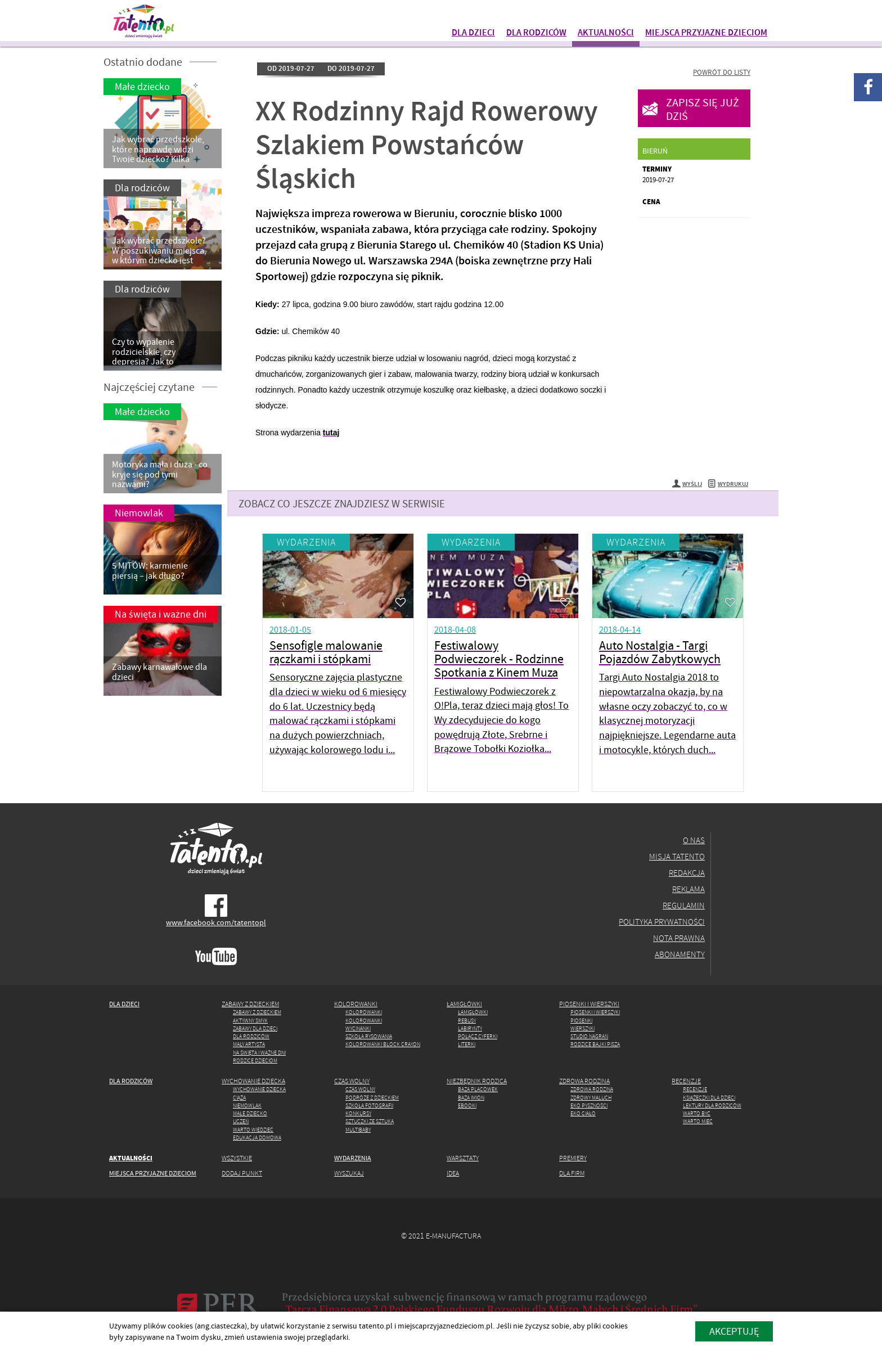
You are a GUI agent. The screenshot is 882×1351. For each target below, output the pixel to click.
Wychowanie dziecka (253, 1081)
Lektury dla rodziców (712, 1105)
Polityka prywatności (662, 921)
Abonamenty (680, 954)
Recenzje (686, 1081)
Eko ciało (583, 1113)
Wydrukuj (728, 484)
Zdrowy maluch (590, 1097)
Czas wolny (352, 1081)
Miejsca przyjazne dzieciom (706, 32)
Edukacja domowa (257, 1137)
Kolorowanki (355, 1003)
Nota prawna (679, 938)
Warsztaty (463, 1158)
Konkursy (358, 1113)
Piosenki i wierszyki (589, 1003)
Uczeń (241, 1121)
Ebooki (467, 1105)
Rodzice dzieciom (255, 1060)
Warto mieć (698, 1121)
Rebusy (467, 1020)
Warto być (696, 1113)
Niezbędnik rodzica (477, 1081)
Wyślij (687, 484)
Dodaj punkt (242, 1173)
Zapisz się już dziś (702, 109)
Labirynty (470, 1028)
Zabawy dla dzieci (255, 1028)
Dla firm (571, 1173)
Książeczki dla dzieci (709, 1097)
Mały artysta (249, 1044)
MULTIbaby (358, 1129)
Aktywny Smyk (250, 1020)
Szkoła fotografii (369, 1105)
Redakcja (687, 872)
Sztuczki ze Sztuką (369, 1121)
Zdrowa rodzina (584, 1081)
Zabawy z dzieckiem (250, 1003)
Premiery (573, 1158)
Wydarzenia (306, 541)
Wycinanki (358, 1028)
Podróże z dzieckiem (372, 1097)
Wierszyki (582, 1028)
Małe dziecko (250, 1113)
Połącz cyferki (477, 1036)
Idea (453, 1173)
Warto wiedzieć (253, 1129)
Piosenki (581, 1020)
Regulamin (684, 905)
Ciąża (239, 1097)
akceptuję (734, 1331)
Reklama (688, 889)
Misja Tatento (677, 856)
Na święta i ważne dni (259, 1052)
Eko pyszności (589, 1105)
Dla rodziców (536, 32)
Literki (466, 1044)
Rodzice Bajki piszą (595, 1044)
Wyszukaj (349, 1173)
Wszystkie (237, 1158)
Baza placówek (478, 1089)
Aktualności (606, 32)
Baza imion (471, 1097)
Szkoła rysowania (368, 1036)
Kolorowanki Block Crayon (382, 1044)
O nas (694, 840)
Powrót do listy (721, 72)
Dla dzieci (473, 32)
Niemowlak (247, 1105)
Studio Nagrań (589, 1036)
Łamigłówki (464, 1003)
